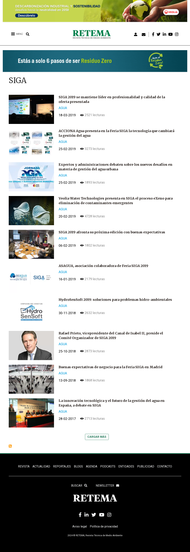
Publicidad (145, 466)
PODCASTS (107, 466)
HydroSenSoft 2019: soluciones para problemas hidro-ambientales (115, 299)
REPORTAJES (62, 466)
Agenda (91, 466)
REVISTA (24, 466)
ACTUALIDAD (41, 466)
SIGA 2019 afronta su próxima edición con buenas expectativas (112, 232)
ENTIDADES (126, 466)
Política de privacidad (104, 526)
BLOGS (78, 466)
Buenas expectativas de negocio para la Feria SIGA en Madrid (111, 367)
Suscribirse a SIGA (10, 446)
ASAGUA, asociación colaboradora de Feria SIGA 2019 (103, 266)
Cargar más (96, 436)
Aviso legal (79, 526)
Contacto (164, 466)
